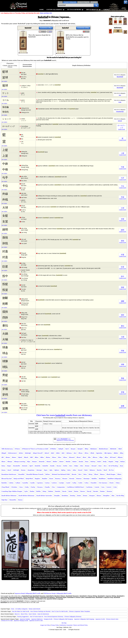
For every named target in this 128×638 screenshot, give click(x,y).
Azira (69, 470)
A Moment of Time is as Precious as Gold (35, 449)
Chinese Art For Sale (7, 620)
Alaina (48, 457)
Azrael (80, 470)
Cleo (53, 487)
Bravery (57, 478)
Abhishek (113, 449)
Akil (31, 457)
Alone (3, 461)
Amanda (41, 461)
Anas (86, 461)
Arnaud (94, 466)
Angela (111, 461)
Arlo (81, 466)
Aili (3, 457)
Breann (64, 478)
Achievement (12, 453)
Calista (11, 483)
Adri (63, 453)
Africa (86, 453)
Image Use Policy (45, 625)
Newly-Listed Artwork (34, 609)
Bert (80, 474)
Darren (82, 491)
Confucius (89, 487)
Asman (23, 470)
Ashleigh (16, 470)
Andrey (92, 461)
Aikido (116, 453)
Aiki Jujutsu (108, 453)
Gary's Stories (32, 614)
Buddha (94, 478)
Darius (76, 491)
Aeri (75, 453)
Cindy (27, 487)
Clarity (33, 487)
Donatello (13, 500)
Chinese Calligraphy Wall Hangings (63, 619)
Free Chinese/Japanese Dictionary (53, 616)
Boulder (44, 478)
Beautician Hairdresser (9, 474)
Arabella (37, 466)
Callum (17, 483)
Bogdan (37, 478)
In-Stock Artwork (75, 9)
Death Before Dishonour (26, 495)
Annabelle (16, 466)
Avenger (39, 470)
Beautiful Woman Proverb (34, 474)
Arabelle (45, 466)
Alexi (84, 457)
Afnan (80, 453)
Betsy (90, 474)
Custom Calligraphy (55, 9)
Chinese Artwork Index (112, 619)
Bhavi (96, 474)
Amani (49, 461)
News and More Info (46, 13)
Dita (113, 495)
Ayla (51, 470)
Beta (85, 474)
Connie (97, 487)
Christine (14, 487)
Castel (68, 483)
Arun (121, 466)
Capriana (40, 483)
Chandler (94, 483)
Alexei (79, 457)
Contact (106, 9)
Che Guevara (103, 483)
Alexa (65, 457)
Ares (70, 466)
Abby (86, 449)
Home (41, 9)
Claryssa (40, 487)
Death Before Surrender (44, 495)
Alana (54, 457)
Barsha (99, 470)
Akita (42, 457)
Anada (81, 461)
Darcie (64, 491)
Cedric (80, 483)
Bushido (4, 483)
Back (86, 470)
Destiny (72, 495)
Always (9, 461)
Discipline (106, 495)
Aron (100, 466)
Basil (105, 470)
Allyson (120, 457)
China (118, 483)
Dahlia (38, 491)
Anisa (3, 466)
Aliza (106, 457)
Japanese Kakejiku (25, 619)
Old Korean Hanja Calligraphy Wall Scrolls (57, 593)
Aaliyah (60, 449)
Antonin (24, 466)
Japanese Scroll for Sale (36, 620)
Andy (104, 461)
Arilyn (76, 466)
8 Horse (17, 449)
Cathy (74, 483)
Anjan (9, 466)
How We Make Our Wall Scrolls (20, 611)
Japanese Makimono (37, 619)
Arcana (59, 466)
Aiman (8, 457)
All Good (113, 457)
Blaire (119, 474)
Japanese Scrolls (100, 619)
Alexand (71, 457)
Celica (86, 483)
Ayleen (56, 470)
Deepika (57, 495)
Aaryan (73, 449)
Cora (102, 487)
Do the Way (120, 495)
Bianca (102, 474)
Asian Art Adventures (43, 614)
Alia (89, 457)
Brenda (71, 478)
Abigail (4, 453)
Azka (74, 470)
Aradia (52, 466)
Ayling (63, 470)
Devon (85, 495)
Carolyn (61, 483)
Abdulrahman (103, 449)
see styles (4, 81)
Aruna (3, 470)
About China (24, 614)
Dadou (32, 491)
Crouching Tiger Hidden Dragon (12, 491)
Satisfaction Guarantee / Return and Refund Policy (74, 625)
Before (48, 474)
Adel (52, 453)
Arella (65, 466)
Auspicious (31, 470)
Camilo (32, 483)
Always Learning (19, 461)
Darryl (89, 491)
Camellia (25, 483)
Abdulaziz (93, 449)
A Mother (53, 449)
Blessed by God (7, 478)
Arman (87, 466)
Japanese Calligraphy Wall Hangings (84, 619)
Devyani (92, 495)
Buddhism (102, 478)
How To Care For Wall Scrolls (60, 611)
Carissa (47, 483)
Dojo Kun (4, 500)
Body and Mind (19, 478)
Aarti (67, 449)
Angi (116, 461)
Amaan (34, 461)
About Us (17, 614)
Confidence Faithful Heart (75, 487)
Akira (36, 457)
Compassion (61, 487)
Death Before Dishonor (9, 495)
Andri (99, 461)
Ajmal (20, 457)
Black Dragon (111, 474)
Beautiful (21, 474)
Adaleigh (28, 453)
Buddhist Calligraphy (114, 478)
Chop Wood (5, 487)
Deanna (109, 491)
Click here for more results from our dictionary (64, 415)
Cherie (111, 483)
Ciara (21, 487)
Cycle (26, 491)
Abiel (120, 449)
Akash (26, 457)
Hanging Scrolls (48, 619)
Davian (102, 491)
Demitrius (65, 495)
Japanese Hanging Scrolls (21, 620)
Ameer (61, 461)
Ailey (121, 453)
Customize (46, 28)
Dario (70, 491)
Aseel (9, 470)
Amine (74, 461)
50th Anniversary (7, 449)
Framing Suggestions (23, 616)
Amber (55, 461)
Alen (59, 457)
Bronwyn (87, 478)
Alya (28, 461)
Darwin (95, 491)
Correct (108, 487)
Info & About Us (93, 9)
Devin (79, 495)
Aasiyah (80, 449)
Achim (21, 453)
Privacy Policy (55, 625)
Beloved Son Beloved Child (61, 474)
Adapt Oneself (37, 453)
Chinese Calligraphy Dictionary (72, 616)
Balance (92, 470)
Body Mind (29, 478)
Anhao (122, 461)
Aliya (101, 457)
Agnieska (99, 453)
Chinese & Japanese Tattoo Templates (79, 611)
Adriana (69, 453)
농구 (50, 31)
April (31, 466)
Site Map (64, 623)
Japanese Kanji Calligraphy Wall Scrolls (27, 593)
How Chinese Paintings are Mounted (40, 611)
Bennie (74, 474)
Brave (51, 478)
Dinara (99, 495)
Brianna (79, 478)
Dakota (50, 491)
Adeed (47, 453)
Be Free (111, 470)
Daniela (57, 491)
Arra (105, 466)
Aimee (14, 457)
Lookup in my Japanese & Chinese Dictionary (65, 439)
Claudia (47, 487)
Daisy (44, 491)
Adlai (58, 453)
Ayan (45, 470)
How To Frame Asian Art (36, 616)
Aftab (92, 453)
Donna (20, 500)
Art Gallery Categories (21, 609)
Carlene (54, 483)
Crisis (115, 487)
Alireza (95, 457)
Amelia (68, 461)
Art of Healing (113, 466)
